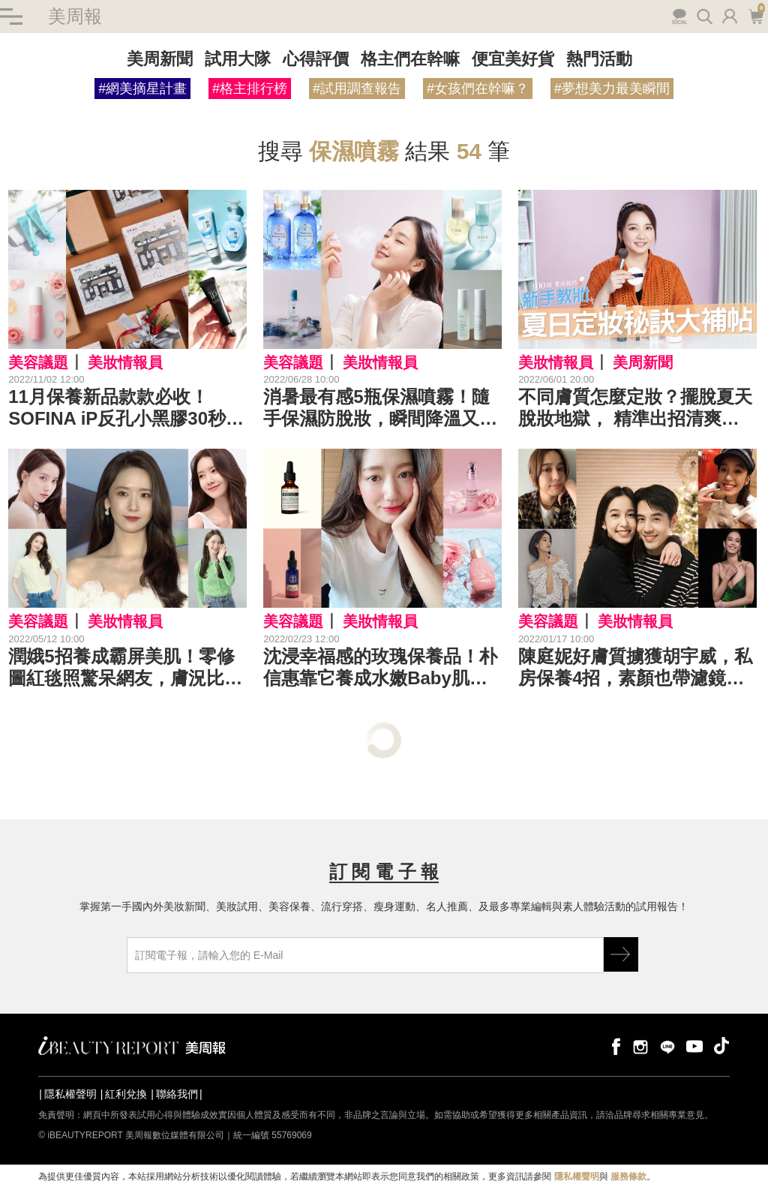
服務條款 (628, 1176)
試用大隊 (238, 59)
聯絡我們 (177, 1094)
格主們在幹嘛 (410, 59)
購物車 (755, 15)
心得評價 (316, 59)
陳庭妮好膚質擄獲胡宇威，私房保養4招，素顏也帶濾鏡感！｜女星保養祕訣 (635, 668)
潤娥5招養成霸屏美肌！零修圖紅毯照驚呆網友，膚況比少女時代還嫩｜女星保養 (125, 668)
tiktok (721, 1045)
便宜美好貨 (513, 59)
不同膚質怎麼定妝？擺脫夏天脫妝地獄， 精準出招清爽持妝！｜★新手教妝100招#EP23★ (635, 408)
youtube (694, 1045)
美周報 (75, 16)
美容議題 (38, 362)
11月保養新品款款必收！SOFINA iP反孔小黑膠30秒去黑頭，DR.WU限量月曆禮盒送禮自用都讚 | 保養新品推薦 (126, 408)
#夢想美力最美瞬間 (612, 88)
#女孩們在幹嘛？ (478, 88)
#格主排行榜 (249, 88)
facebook (613, 1045)
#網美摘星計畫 (142, 88)
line (667, 1045)
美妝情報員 (125, 362)
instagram (640, 1045)
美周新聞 (160, 59)
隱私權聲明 (70, 1094)
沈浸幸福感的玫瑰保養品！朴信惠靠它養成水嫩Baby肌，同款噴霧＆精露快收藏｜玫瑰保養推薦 (380, 668)
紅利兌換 (126, 1094)
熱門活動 (599, 59)
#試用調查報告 (357, 88)
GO (621, 954)
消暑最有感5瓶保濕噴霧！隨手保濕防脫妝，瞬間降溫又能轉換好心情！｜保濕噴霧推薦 (380, 408)
